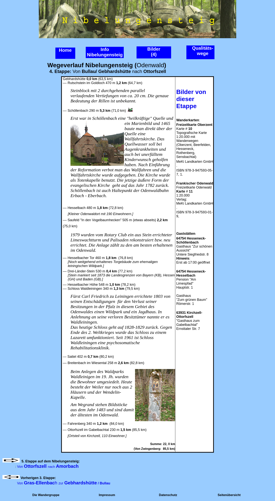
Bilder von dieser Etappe (191, 98)
